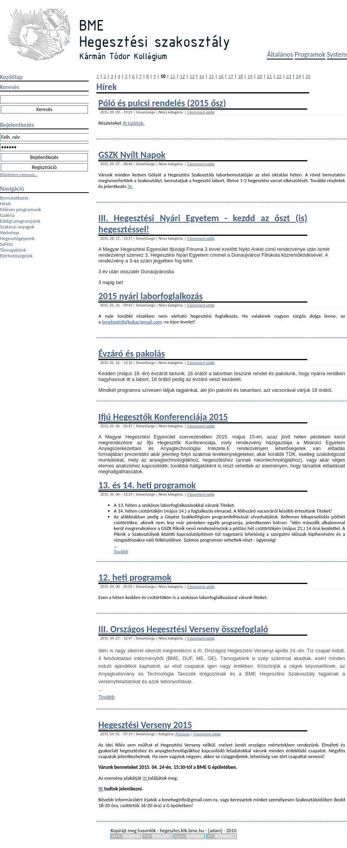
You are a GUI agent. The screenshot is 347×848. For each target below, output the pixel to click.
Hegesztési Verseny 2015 (145, 724)
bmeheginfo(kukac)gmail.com (132, 322)
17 (230, 76)
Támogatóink (13, 250)
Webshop (9, 232)
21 (269, 76)
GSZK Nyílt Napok (131, 154)
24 (298, 76)
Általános (280, 54)
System (337, 54)
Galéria (7, 215)
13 (191, 76)
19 (250, 76)
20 (259, 76)
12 (182, 76)
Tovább (121, 551)
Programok (310, 54)
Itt (101, 789)
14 (201, 76)
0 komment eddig (200, 112)
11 (172, 76)
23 (288, 76)
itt (145, 778)
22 (278, 76)
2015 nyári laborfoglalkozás (150, 295)
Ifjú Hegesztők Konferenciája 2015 (163, 416)
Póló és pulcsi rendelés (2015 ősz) (162, 102)
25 (307, 76)
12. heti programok (135, 577)
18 (240, 76)
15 (211, 76)
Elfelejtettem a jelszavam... (18, 175)
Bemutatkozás (14, 198)
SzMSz (6, 244)
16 (221, 76)
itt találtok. (134, 123)
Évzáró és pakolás (131, 353)
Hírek (5, 203)
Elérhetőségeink (16, 256)
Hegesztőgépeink (17, 238)
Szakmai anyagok (17, 227)
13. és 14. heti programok (147, 485)
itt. (130, 186)
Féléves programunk (20, 209)
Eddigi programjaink (20, 221)
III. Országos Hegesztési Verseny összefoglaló (183, 629)
